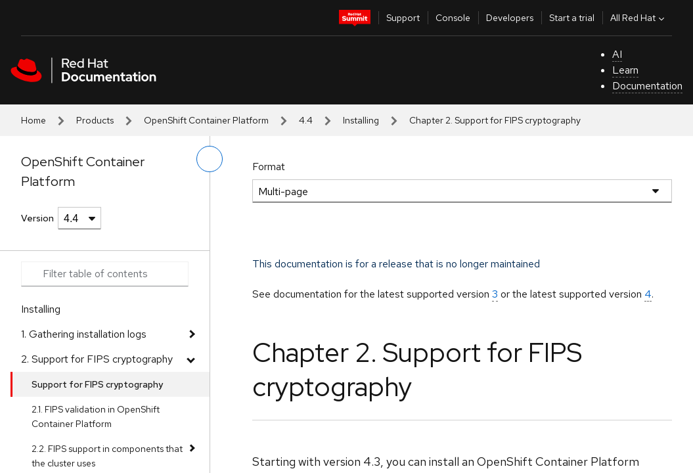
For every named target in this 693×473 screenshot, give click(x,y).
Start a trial (571, 18)
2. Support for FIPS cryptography (97, 359)
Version (37, 218)
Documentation (647, 86)
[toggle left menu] (209, 159)
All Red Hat (638, 18)
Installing (361, 120)
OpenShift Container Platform (206, 120)
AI (617, 54)
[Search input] (105, 273)
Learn (625, 70)
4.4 (306, 120)
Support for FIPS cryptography (97, 384)
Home (33, 120)
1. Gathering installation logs (83, 334)
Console (453, 18)
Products (95, 120)
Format (268, 166)
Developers (509, 18)
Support (403, 18)
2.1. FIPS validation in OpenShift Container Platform (96, 416)
